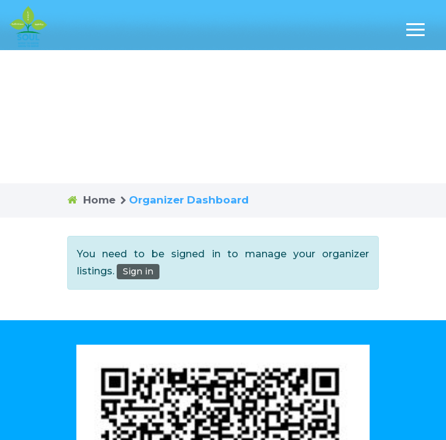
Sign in (138, 271)
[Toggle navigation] (415, 29)
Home (99, 200)
